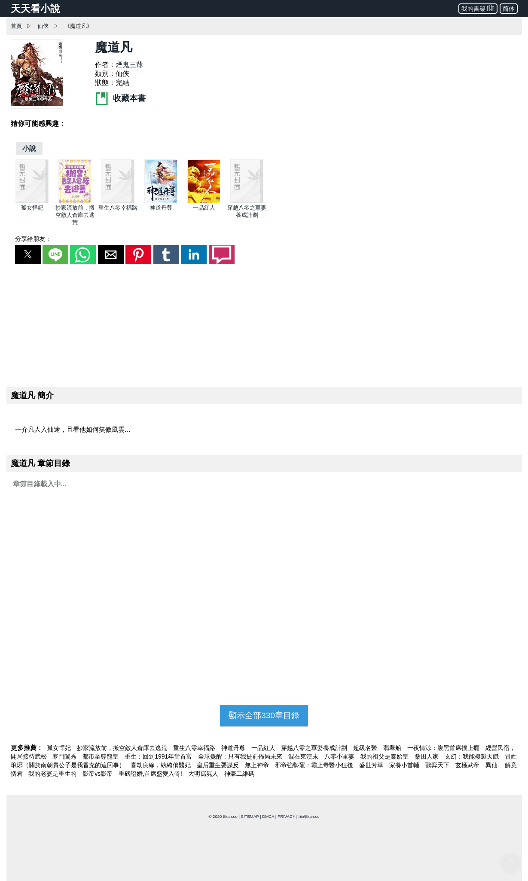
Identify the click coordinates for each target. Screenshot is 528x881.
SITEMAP (250, 816)
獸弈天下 (438, 765)
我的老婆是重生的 (53, 773)
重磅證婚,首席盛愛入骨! (151, 773)
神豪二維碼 (239, 773)
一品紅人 (204, 207)
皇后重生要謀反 (219, 765)
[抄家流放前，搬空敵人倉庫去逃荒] (75, 201)
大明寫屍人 (204, 773)
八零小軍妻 (340, 756)
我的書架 (477, 8)
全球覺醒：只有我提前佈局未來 (241, 756)
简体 (509, 8)
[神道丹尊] (160, 201)
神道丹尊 (161, 207)
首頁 (16, 26)
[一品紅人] (203, 201)
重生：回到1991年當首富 (159, 756)
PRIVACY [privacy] (286, 816)
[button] (28, 254)
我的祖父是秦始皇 (385, 756)
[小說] (29, 148)
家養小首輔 (405, 765)
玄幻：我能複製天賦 (473, 756)
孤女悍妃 (32, 207)
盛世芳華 (372, 765)
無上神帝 (258, 765)
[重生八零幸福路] (117, 201)
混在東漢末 (304, 756)
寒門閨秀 (65, 756)
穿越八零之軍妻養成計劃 (315, 747)
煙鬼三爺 (129, 64)
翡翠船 (393, 747)
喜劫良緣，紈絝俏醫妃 (161, 765)
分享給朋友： (33, 238)
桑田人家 (427, 756)
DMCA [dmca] (268, 816)
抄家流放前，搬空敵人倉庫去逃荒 (75, 215)
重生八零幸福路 (117, 207)
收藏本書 (120, 98)
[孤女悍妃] (32, 201)
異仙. (493, 765)
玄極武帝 (468, 765)
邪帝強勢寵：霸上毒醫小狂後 (315, 765)
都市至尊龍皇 (101, 756)
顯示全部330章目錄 (264, 715)
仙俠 (43, 26)
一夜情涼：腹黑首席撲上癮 (444, 747)
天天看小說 (35, 8)
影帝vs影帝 (98, 773)
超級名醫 (366, 747)
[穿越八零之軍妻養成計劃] (246, 201)
